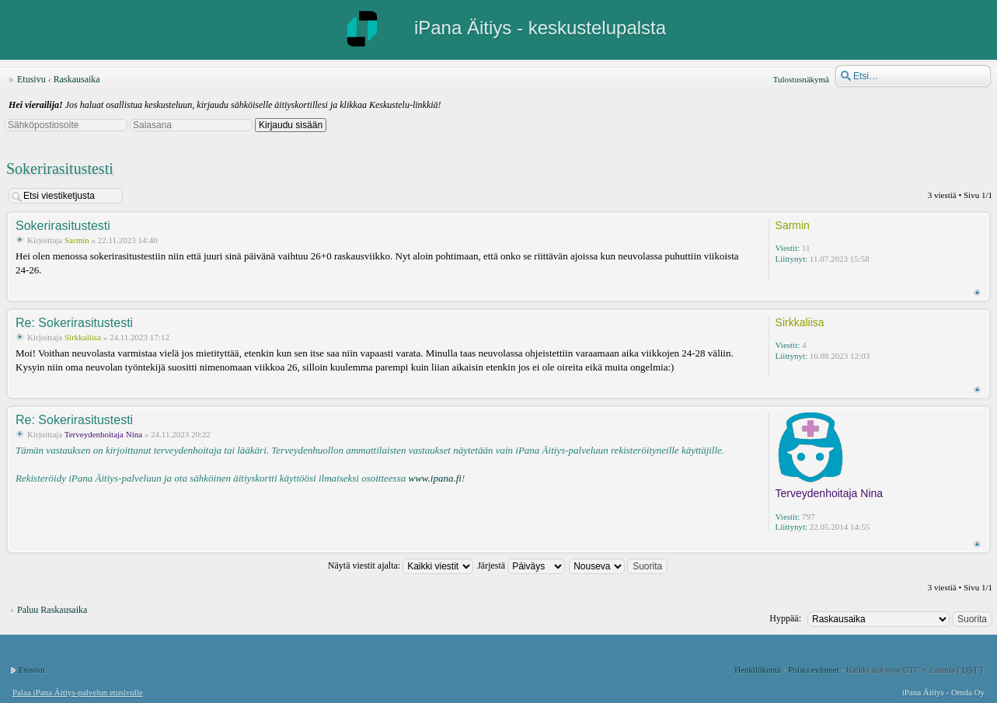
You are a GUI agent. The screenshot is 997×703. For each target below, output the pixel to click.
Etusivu (31, 79)
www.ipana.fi (434, 478)
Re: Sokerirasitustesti (74, 322)
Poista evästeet (813, 669)
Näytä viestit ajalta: (400, 565)
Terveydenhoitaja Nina (103, 434)
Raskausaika (77, 79)
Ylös (977, 292)
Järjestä (521, 565)
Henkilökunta (757, 669)
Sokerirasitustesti (59, 168)
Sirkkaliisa (82, 337)
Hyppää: (785, 618)
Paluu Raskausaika (52, 609)
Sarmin (76, 240)
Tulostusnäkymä (801, 79)
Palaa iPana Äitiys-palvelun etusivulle (77, 692)
